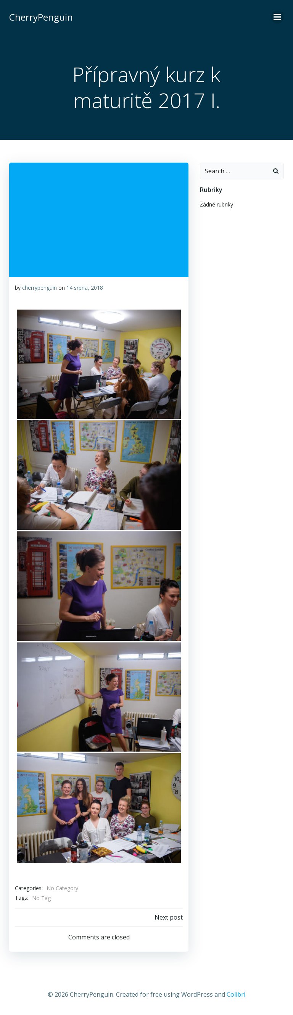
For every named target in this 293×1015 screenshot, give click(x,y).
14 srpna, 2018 (84, 287)
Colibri (236, 994)
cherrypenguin (39, 287)
